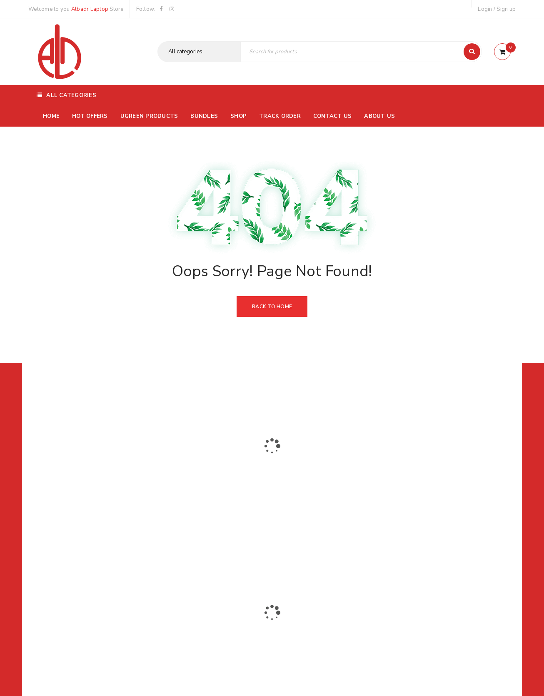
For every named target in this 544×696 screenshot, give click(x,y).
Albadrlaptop (217, 547)
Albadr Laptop (89, 9)
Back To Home (272, 306)
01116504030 (80, 492)
